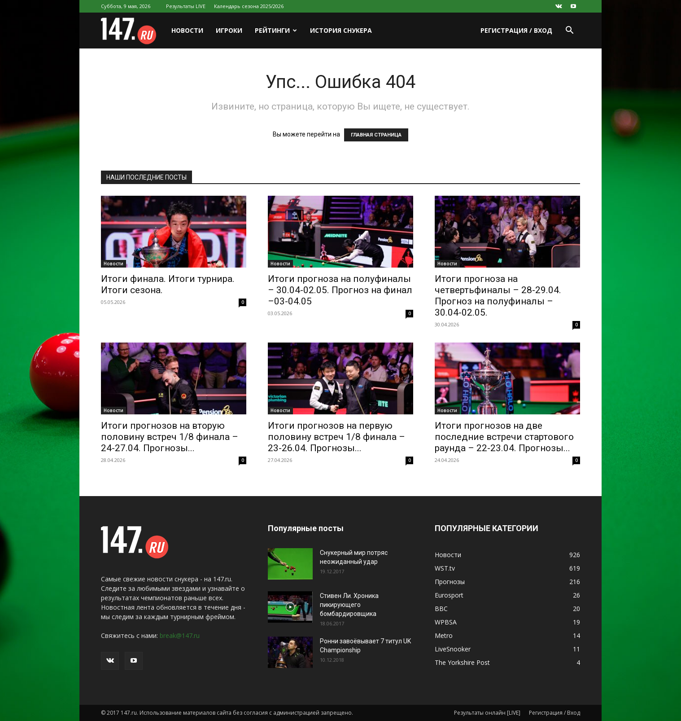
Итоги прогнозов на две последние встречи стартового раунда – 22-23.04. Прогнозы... (504, 436)
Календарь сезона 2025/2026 (249, 6)
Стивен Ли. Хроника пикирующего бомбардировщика (349, 604)
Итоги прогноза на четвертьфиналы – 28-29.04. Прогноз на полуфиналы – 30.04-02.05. (498, 295)
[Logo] (133, 31)
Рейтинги (276, 30)
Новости (187, 30)
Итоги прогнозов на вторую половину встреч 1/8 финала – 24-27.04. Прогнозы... (169, 436)
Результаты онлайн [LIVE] (487, 713)
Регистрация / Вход (516, 30)
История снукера (341, 30)
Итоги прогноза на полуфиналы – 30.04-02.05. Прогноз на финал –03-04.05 (340, 290)
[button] (569, 31)
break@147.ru (180, 635)
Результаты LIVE (185, 6)
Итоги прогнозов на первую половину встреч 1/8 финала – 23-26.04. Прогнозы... (336, 436)
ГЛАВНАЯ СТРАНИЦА (376, 135)
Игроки (229, 30)
